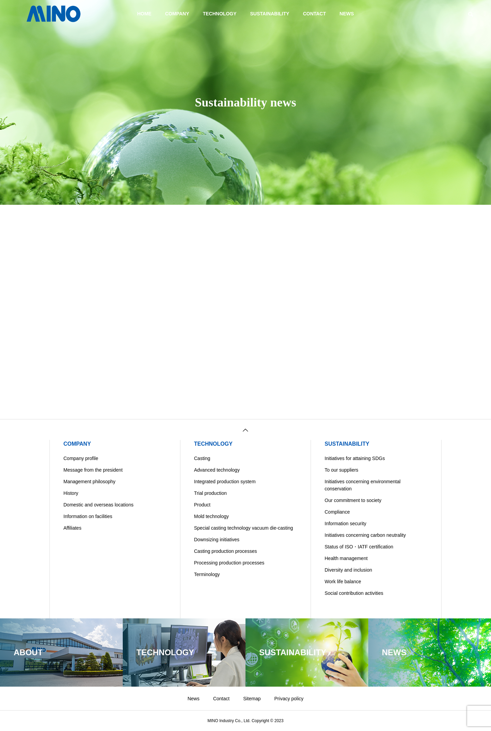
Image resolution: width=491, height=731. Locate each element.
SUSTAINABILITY (269, 13)
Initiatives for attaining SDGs (355, 458)
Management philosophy (89, 481)
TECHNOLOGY (220, 13)
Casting (202, 458)
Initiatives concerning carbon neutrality (365, 535)
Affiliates (72, 528)
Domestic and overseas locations (98, 504)
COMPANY (177, 13)
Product (202, 504)
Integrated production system (225, 481)
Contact (221, 698)
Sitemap (252, 698)
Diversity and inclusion (348, 570)
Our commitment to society (353, 500)
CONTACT (314, 13)
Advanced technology (217, 470)
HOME (144, 13)
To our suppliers (341, 470)
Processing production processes (229, 562)
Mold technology (211, 516)
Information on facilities (87, 516)
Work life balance (343, 581)
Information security (345, 523)
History (70, 493)
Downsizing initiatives (216, 539)
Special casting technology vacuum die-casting (243, 528)
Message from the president (93, 470)
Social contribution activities (354, 593)
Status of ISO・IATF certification (359, 546)
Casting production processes (225, 551)
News (193, 698)
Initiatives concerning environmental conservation (363, 485)
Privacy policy (289, 698)
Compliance (337, 512)
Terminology (207, 574)
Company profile (80, 458)
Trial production (210, 493)
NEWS (347, 13)
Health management (346, 558)
